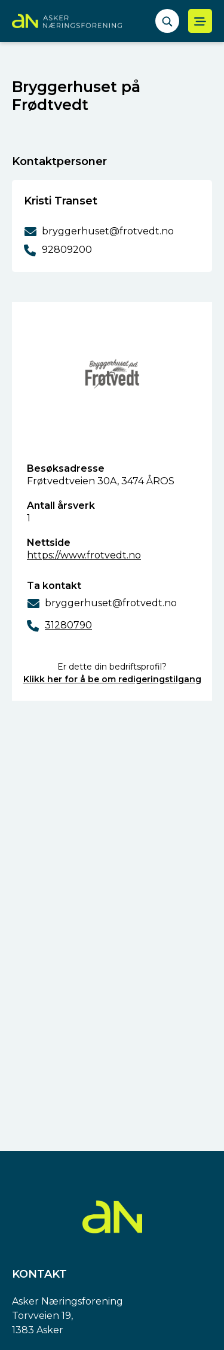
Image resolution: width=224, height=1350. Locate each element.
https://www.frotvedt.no (84, 555)
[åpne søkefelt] (167, 21)
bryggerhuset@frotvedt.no (111, 603)
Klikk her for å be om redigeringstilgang (112, 679)
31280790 (68, 625)
